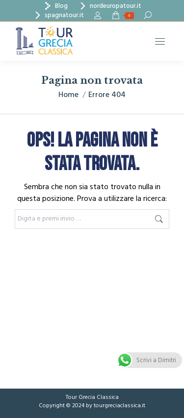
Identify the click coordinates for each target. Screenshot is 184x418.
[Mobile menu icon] (160, 41)
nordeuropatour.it (109, 6)
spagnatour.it (58, 15)
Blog (55, 6)
